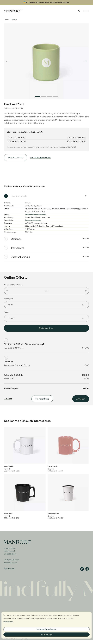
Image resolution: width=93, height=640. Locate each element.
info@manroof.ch (10, 561)
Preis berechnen (46, 326)
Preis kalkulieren (15, 156)
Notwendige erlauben (46, 629)
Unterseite (37, 219)
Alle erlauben (46, 634)
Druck (6, 311)
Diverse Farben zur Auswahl (35, 213)
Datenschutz (8, 621)
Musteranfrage (42, 397)
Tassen (14, 18)
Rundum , (29, 219)
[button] (7, 59)
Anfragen (80, 397)
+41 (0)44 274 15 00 (11, 558)
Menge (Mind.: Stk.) (13, 283)
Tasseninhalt (8, 297)
